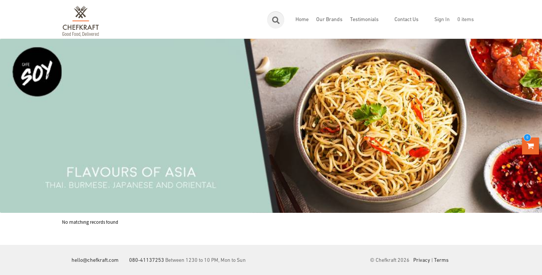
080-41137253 (146, 260)
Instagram (474, 260)
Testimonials (364, 20)
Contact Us (406, 20)
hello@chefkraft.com (95, 260)
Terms (441, 260)
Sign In (442, 20)
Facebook (459, 260)
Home (302, 20)
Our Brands (329, 20)
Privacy (421, 260)
